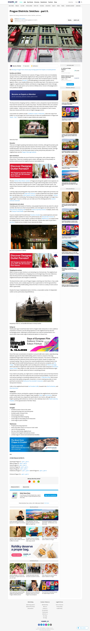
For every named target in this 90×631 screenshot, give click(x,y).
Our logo (45, 617)
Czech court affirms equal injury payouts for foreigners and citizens (17, 522)
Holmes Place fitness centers (22, 181)
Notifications (34, 66)
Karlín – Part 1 (13, 117)
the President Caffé (33, 386)
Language (78, 5)
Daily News (11, 5)
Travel (62, 5)
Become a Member (51, 95)
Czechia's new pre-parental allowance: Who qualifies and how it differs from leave (17, 540)
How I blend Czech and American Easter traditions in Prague (49, 539)
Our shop (45, 616)
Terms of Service (59, 604)
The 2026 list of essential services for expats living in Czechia (49, 592)
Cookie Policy (59, 608)
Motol (40, 395)
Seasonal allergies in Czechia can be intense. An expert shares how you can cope (17, 577)
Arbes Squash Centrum (29, 195)
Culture (22, 5)
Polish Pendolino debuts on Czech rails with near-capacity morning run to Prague (70, 253)
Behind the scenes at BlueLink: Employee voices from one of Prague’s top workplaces (33, 593)
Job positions (30, 608)
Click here (46, 503)
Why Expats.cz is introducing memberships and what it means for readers (69, 269)
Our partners (45, 610)
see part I (24, 80)
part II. (27, 461)
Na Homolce (48, 395)
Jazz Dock (12, 222)
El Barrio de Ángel (51, 365)
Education (48, 5)
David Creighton (22, 18)
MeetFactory (45, 218)
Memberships (45, 604)
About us (45, 606)
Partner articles (34, 561)
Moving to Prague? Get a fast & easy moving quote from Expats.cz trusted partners (34, 69)
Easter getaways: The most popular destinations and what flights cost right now (32, 523)
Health (53, 5)
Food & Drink (29, 5)
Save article (26, 66)
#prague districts (15, 487)
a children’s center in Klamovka (36, 113)
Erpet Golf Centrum (30, 193)
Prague (17, 5)
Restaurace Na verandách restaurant (33, 381)
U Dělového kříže (45, 377)
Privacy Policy (59, 606)
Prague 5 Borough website (29, 152)
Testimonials (45, 612)
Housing (42, 5)
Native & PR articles (30, 606)
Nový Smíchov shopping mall (17, 209)
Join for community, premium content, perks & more (24, 96)
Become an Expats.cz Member (24, 94)
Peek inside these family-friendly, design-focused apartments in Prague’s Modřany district (17, 593)
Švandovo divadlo (35, 215)
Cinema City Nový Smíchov (39, 209)
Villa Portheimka (51, 386)
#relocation (26, 487)
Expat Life (36, 5)
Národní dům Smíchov (48, 217)
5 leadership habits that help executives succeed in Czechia (32, 576)
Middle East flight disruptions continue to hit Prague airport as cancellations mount (70, 286)
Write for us (45, 614)
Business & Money (70, 5)
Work (58, 5)
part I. (23, 461)
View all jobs (70, 84)
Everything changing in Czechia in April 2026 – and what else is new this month (49, 523)
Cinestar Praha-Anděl (17, 211)
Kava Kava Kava (14, 388)
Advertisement (55, 162)
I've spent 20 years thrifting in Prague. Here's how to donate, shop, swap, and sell (33, 540)
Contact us (45, 608)
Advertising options (30, 604)
